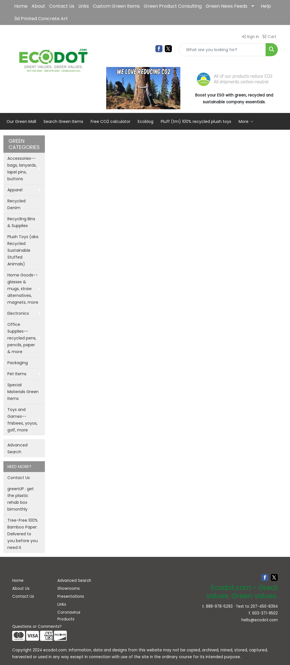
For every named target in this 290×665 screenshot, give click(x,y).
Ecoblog (145, 121)
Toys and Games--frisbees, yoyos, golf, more (22, 420)
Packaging (17, 363)
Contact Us (61, 6)
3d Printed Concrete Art (41, 18)
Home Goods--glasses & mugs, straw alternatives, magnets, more (22, 288)
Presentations (70, 596)
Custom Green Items (116, 6)
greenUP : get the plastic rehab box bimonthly (20, 499)
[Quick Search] (222, 49)
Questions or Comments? (37, 626)
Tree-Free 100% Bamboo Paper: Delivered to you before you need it (22, 533)
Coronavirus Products (68, 616)
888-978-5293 (219, 606)
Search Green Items (63, 121)
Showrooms (68, 588)
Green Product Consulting (173, 6)
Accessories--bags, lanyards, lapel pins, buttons (22, 169)
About (38, 6)
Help (266, 6)
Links (83, 6)
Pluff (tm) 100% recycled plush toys (196, 121)
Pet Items (16, 374)
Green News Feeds (226, 6)
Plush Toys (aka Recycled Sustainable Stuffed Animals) (22, 250)
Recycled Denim (16, 204)
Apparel (14, 190)
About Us (21, 588)
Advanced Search (17, 448)
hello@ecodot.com (259, 620)
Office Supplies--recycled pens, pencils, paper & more (21, 338)
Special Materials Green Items (23, 391)
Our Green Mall (21, 121)
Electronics (18, 313)
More (246, 121)
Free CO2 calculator (110, 121)
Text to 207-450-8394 (257, 606)
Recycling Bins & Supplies (21, 222)
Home (21, 6)
